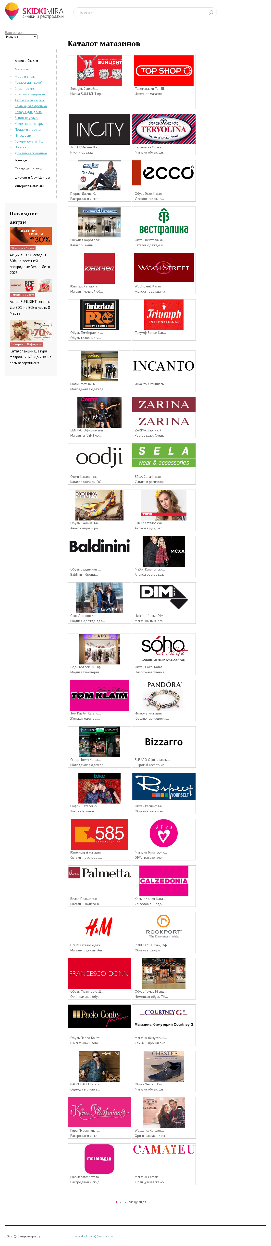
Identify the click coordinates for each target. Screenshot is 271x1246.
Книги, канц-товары (29, 123)
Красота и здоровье (30, 94)
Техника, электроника (31, 106)
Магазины (22, 69)
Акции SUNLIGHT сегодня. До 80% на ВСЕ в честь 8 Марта (30, 307)
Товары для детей (29, 82)
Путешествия (24, 135)
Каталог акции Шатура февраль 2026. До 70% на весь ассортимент (30, 357)
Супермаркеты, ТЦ (29, 141)
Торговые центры (28, 169)
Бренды (21, 160)
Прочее (20, 147)
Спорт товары (25, 88)
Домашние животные (31, 153)
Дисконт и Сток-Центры (32, 177)
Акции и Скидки (26, 60)
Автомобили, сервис (30, 100)
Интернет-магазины (29, 186)
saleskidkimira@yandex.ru (93, 1236)
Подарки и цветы (28, 129)
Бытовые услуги (26, 118)
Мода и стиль (25, 76)
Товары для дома (28, 112)
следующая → (139, 1202)
